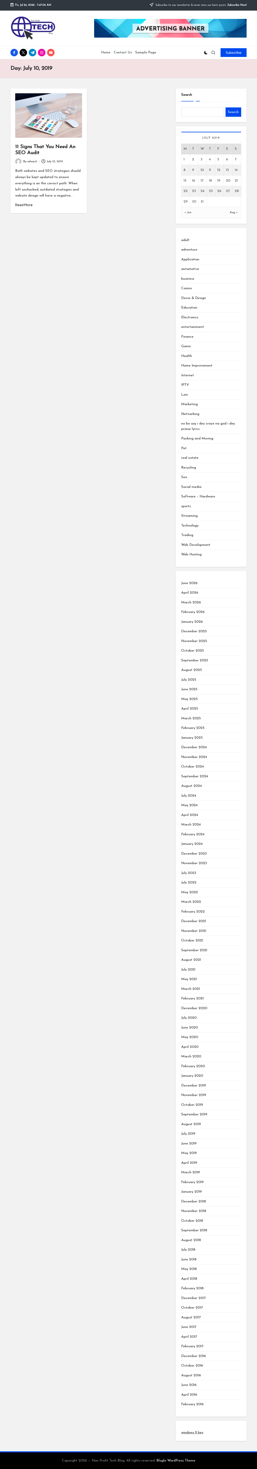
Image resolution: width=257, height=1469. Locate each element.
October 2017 (192, 1307)
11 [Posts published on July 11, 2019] (210, 170)
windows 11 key (192, 1432)
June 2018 (189, 1259)
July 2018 (188, 1249)
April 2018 (189, 1279)
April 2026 (189, 592)
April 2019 (189, 1163)
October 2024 (192, 766)
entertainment (192, 327)
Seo (184, 477)
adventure (189, 249)
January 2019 (191, 1191)
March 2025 (191, 718)
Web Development (195, 545)
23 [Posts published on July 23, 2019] (194, 191)
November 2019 (193, 1095)
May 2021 (189, 979)
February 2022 (193, 911)
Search (186, 95)
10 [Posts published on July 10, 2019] (202, 170)
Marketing (189, 404)
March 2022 (191, 902)
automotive (190, 269)
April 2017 (189, 1337)
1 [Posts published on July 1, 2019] (184, 159)
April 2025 (189, 708)
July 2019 (188, 1134)
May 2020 (189, 1037)
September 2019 (194, 1114)
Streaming (189, 516)
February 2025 (193, 728)
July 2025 (188, 680)
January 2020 (192, 1076)
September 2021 (194, 950)
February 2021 (192, 998)
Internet (187, 375)
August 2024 (191, 786)
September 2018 (194, 1230)
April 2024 (189, 815)
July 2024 (188, 795)
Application (190, 259)
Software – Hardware (198, 496)
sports (186, 506)
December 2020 (194, 1008)
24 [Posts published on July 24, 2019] (203, 191)
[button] (234, 52)
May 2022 (189, 892)
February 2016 (192, 1404)
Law (184, 394)
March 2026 (191, 602)
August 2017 (191, 1317)
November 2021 (193, 931)
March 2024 (191, 824)
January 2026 (192, 622)
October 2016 (192, 1365)
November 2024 (194, 757)
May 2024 (189, 805)
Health (186, 356)
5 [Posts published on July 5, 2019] (218, 159)
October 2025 (192, 650)
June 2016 (189, 1385)
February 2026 (193, 612)
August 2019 (191, 1124)
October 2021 (192, 940)
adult (185, 240)
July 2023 (188, 873)
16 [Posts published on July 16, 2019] (193, 180)
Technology (189, 525)
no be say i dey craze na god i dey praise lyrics (208, 426)
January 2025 (192, 737)
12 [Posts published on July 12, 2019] (218, 170)
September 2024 (194, 776)
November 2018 (193, 1211)
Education (189, 307)
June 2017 (188, 1327)
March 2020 (191, 1056)
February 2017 (192, 1346)
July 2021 (188, 969)
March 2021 (190, 989)
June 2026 (189, 583)
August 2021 (191, 960)
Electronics (189, 317)
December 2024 (194, 747)
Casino (186, 288)
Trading (187, 535)
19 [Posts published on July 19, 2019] (218, 180)
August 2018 (191, 1240)
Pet (184, 448)
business (187, 279)
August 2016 (191, 1375)
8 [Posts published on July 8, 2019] (184, 170)
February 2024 (193, 834)
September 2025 (194, 660)
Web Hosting (191, 554)
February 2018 (192, 1288)
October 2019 (192, 1105)
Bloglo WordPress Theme (175, 1460)
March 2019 (190, 1172)
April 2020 (189, 1047)
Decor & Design (193, 298)
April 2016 (189, 1394)
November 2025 (194, 641)
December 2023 (194, 853)
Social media (191, 487)
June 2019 (189, 1143)
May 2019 (189, 1153)
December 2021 (193, 921)
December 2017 (193, 1298)
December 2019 (193, 1085)
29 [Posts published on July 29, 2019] (185, 201)
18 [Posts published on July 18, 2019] (210, 180)
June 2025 (189, 689)
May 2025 (189, 699)
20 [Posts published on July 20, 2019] (228, 180)
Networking (190, 414)
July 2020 (189, 1018)
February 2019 (192, 1182)
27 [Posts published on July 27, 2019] (228, 191)
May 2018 (189, 1269)
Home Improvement (196, 365)
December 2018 (193, 1201)
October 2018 (192, 1221)
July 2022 (188, 882)
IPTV (185, 385)
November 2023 (194, 863)
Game (186, 346)
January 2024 (192, 844)
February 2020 (193, 1066)
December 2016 (193, 1356)
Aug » (234, 212)
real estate (189, 458)
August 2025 (191, 670)
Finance (187, 336)
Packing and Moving (197, 438)
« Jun (188, 212)
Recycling (188, 467)
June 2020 (189, 1027)
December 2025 (194, 631)
